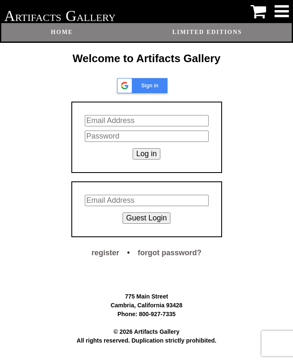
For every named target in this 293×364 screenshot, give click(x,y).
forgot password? (169, 253)
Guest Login (146, 218)
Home (62, 32)
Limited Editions (207, 32)
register (105, 253)
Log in (146, 153)
